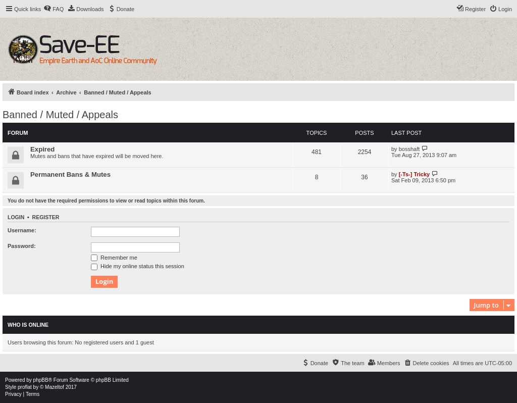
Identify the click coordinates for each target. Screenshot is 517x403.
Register (46, 217)
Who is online (28, 325)
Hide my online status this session (137, 266)
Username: (22, 230)
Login (16, 217)
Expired (42, 149)
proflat (25, 387)
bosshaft (409, 149)
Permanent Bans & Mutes (70, 174)
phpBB (40, 380)
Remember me (114, 258)
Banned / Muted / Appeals (60, 114)
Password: (22, 246)
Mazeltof (54, 387)
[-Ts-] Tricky (414, 174)
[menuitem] (53, 9)
